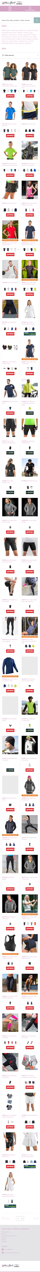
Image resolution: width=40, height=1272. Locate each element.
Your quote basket (30, 9)
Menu (10, 9)
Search (36, 20)
